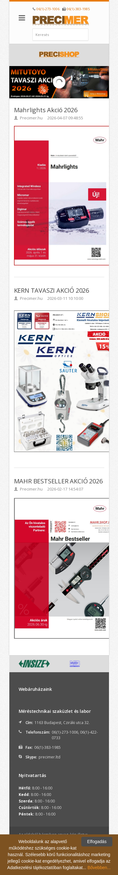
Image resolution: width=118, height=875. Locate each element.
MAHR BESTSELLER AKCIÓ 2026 (58, 481)
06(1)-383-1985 (78, 9)
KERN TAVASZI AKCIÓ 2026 (51, 290)
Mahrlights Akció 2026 (46, 110)
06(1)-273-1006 (47, 9)
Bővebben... (99, 867)
